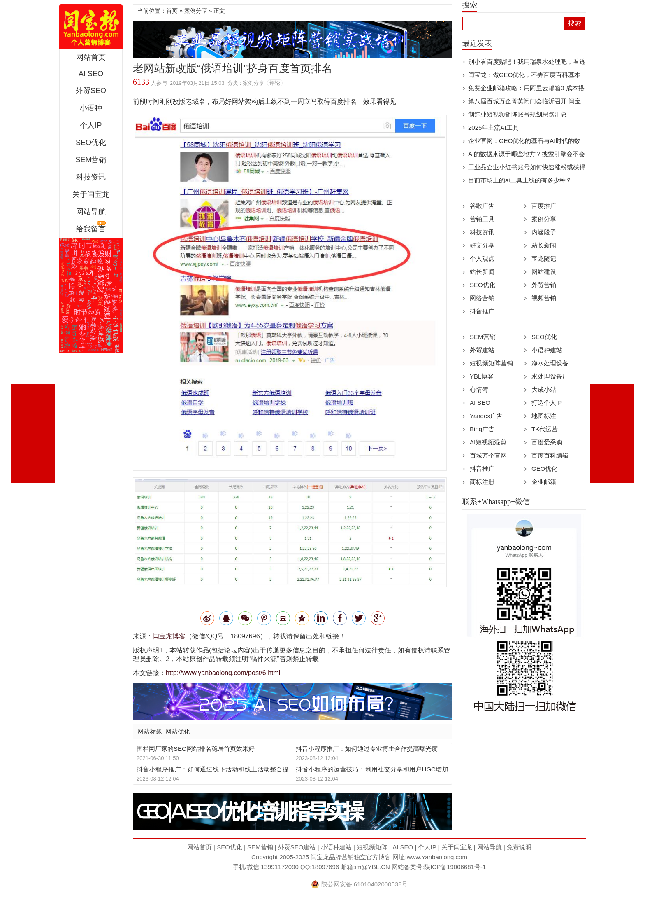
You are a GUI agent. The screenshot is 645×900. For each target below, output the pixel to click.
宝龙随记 (543, 258)
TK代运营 (544, 428)
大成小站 (543, 389)
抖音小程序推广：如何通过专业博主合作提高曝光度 (367, 748)
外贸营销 (543, 284)
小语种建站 (546, 349)
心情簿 (479, 389)
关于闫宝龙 (90, 194)
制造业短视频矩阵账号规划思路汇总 (517, 114)
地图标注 (543, 415)
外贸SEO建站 (297, 847)
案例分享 (195, 10)
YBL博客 (482, 376)
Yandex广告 (486, 415)
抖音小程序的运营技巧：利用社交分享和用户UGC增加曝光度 (372, 770)
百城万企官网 (488, 455)
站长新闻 (543, 245)
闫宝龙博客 (169, 636)
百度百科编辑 (549, 455)
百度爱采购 (546, 442)
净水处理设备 (549, 363)
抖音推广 (482, 311)
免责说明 (519, 847)
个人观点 (482, 258)
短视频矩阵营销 (491, 363)
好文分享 (482, 245)
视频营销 (543, 298)
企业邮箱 (543, 481)
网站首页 (91, 57)
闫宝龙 (91, 26)
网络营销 (482, 298)
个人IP (91, 125)
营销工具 (482, 218)
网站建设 (543, 271)
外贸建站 (482, 349)
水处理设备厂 (549, 376)
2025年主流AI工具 (493, 127)
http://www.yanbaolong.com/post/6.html (223, 672)
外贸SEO (91, 90)
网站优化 (177, 731)
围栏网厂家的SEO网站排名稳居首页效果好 (196, 748)
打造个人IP (546, 402)
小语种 (91, 108)
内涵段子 (543, 232)
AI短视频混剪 (488, 442)
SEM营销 (90, 160)
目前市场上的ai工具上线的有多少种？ (520, 180)
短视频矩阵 (372, 847)
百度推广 (543, 205)
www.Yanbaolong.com (437, 856)
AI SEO (91, 74)
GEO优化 (544, 468)
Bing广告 (482, 428)
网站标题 (149, 731)
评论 (274, 83)
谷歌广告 (482, 205)
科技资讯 (91, 177)
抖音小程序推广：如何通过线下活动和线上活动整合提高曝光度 (213, 770)
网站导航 (91, 212)
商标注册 (482, 481)
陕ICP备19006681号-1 (455, 866)
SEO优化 (91, 142)
